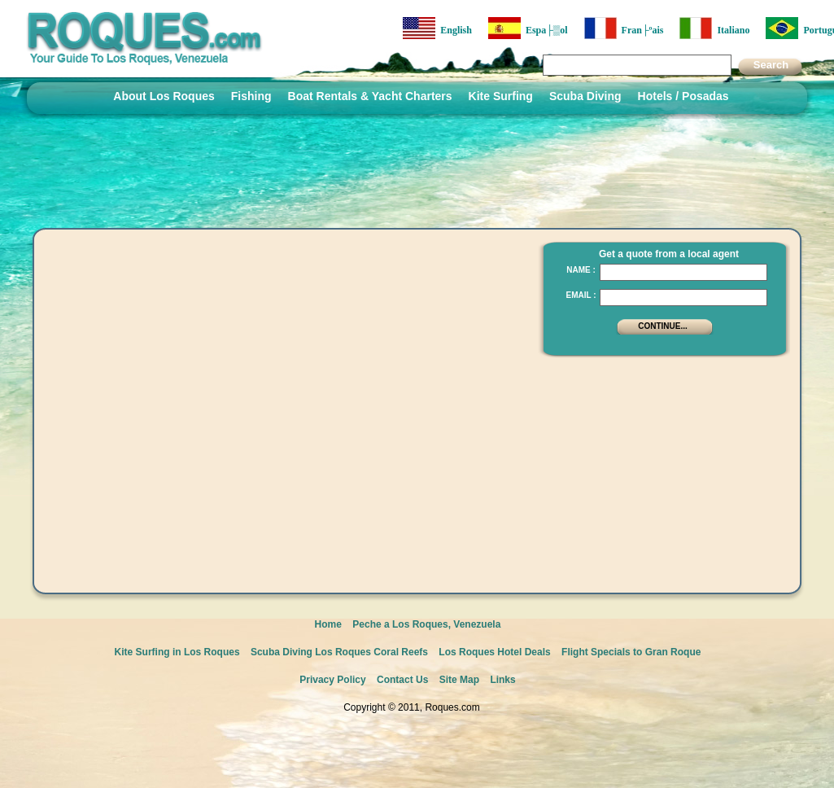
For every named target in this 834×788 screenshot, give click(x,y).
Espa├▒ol (528, 28)
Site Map (459, 679)
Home (328, 624)
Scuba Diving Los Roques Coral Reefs (339, 652)
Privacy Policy (332, 679)
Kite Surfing (501, 96)
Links (502, 679)
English (437, 28)
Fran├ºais (624, 28)
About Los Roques (163, 96)
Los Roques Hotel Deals (494, 652)
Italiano (714, 28)
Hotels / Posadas (683, 96)
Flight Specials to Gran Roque (631, 652)
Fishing (251, 96)
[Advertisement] (660, 468)
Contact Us (402, 679)
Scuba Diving (585, 96)
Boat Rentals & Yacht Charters (370, 96)
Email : (580, 295)
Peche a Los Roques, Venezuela (426, 624)
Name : (581, 269)
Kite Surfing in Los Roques (177, 652)
